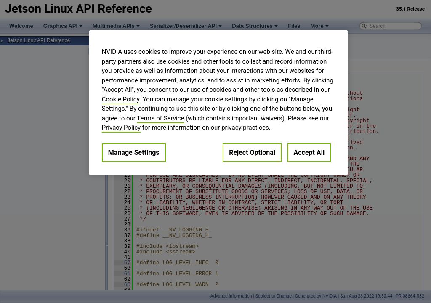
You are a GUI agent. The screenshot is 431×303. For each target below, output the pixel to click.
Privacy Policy (121, 127)
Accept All (309, 153)
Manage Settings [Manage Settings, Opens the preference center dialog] (134, 153)
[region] (218, 102)
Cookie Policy (120, 99)
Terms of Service (160, 118)
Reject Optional (252, 153)
